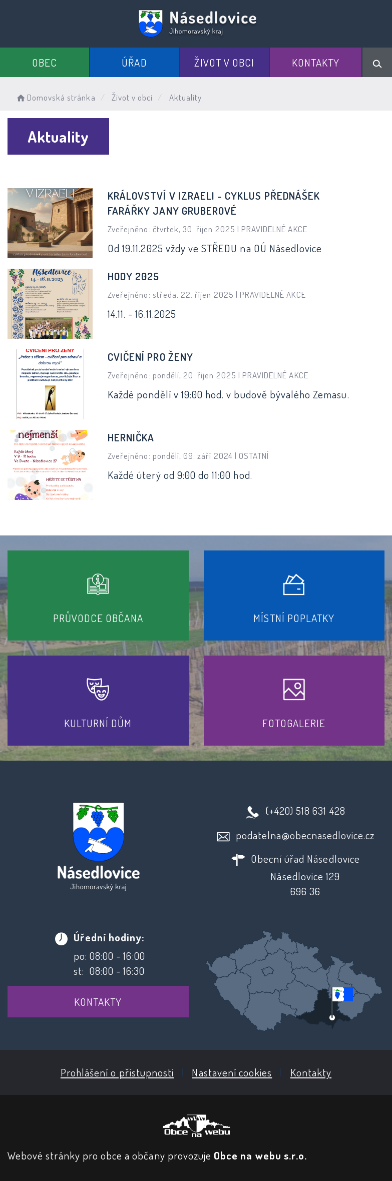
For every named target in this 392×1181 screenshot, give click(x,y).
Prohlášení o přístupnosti (117, 1072)
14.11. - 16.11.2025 (142, 313)
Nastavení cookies (232, 1072)
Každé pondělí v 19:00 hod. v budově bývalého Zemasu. (228, 394)
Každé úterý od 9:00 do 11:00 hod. (180, 474)
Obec (44, 62)
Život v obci (224, 62)
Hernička (131, 437)
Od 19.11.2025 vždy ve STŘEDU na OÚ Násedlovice (215, 248)
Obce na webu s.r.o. (260, 1155)
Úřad (134, 62)
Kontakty (315, 62)
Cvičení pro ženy (150, 356)
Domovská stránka (55, 97)
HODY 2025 (133, 276)
